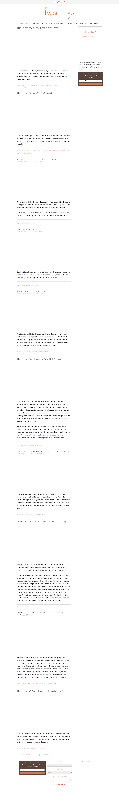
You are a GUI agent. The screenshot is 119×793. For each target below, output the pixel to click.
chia (22, 353)
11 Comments (41, 161)
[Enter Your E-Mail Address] (90, 81)
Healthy (33, 85)
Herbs (47, 150)
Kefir (34, 285)
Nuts (28, 685)
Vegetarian (55, 85)
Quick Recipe (42, 85)
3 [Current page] (37, 755)
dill (27, 223)
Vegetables (48, 221)
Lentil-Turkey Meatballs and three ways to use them (43, 451)
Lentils (28, 516)
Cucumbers (24, 223)
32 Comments (43, 692)
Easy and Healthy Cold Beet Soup (33, 229)
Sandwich (34, 514)
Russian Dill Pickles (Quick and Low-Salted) (38, 159)
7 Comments (43, 30)
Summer (40, 351)
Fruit (26, 85)
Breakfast (23, 85)
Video (58, 85)
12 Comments (43, 360)
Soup (44, 283)
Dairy (23, 283)
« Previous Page (24, 755)
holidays (50, 150)
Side (17, 151)
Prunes (31, 685)
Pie (40, 683)
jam (24, 353)
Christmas (23, 150)
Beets (23, 285)
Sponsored (50, 85)
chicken (23, 443)
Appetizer (23, 221)
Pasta (28, 514)
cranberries (24, 153)
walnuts (34, 685)
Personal (38, 221)
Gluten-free (30, 85)
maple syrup (28, 153)
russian (32, 223)
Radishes (36, 285)
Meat (26, 514)
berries (23, 87)
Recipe (47, 85)
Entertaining (31, 150)
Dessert (27, 150)
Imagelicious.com (59, 12)
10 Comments (41, 231)
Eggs (26, 87)
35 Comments (42, 453)
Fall (34, 150)
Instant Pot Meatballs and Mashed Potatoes (39, 359)
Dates (26, 685)
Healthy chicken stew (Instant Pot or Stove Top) (41, 522)
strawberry (28, 353)
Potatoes (40, 445)
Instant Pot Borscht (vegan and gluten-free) (40, 691)
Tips (44, 514)
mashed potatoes (31, 445)
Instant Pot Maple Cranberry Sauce (34, 93)
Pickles (29, 223)
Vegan (24, 151)
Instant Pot (38, 85)
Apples (23, 685)
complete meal (24, 445)
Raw (42, 683)
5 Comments (42, 616)
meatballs (36, 445)
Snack (48, 683)
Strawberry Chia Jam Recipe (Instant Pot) (37, 291)
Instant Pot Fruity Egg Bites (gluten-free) (38, 28)
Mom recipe (59, 150)
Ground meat (24, 516)
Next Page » (47, 755)
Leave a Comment (47, 94)
